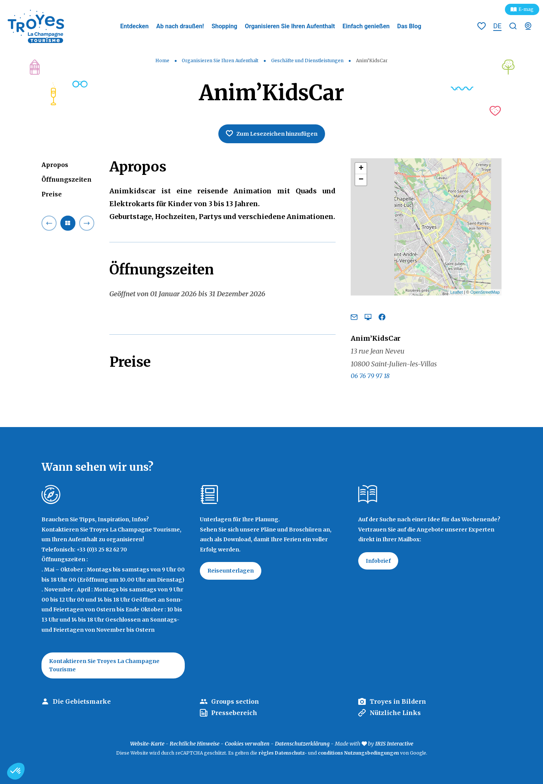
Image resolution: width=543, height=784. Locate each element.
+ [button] (361, 168)
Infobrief (378, 560)
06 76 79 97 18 (370, 376)
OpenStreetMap (485, 292)
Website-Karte (147, 743)
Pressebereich (234, 713)
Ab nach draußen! (180, 26)
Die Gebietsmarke (82, 701)
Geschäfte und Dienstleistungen (308, 60)
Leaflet (456, 292)
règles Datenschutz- (283, 753)
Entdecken (134, 26)
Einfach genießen (366, 26)
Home (162, 60)
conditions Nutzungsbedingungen (358, 753)
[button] (16, 771)
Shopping (224, 26)
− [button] (361, 179)
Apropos (54, 164)
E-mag (526, 9)
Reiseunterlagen (230, 570)
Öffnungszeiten (66, 179)
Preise (51, 194)
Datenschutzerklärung (302, 743)
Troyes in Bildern (398, 701)
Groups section (235, 701)
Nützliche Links (395, 713)
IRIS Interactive (394, 743)
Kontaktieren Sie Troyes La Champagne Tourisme (104, 665)
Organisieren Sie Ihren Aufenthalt (290, 26)
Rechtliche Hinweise (194, 743)
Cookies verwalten (247, 743)
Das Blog (409, 26)
